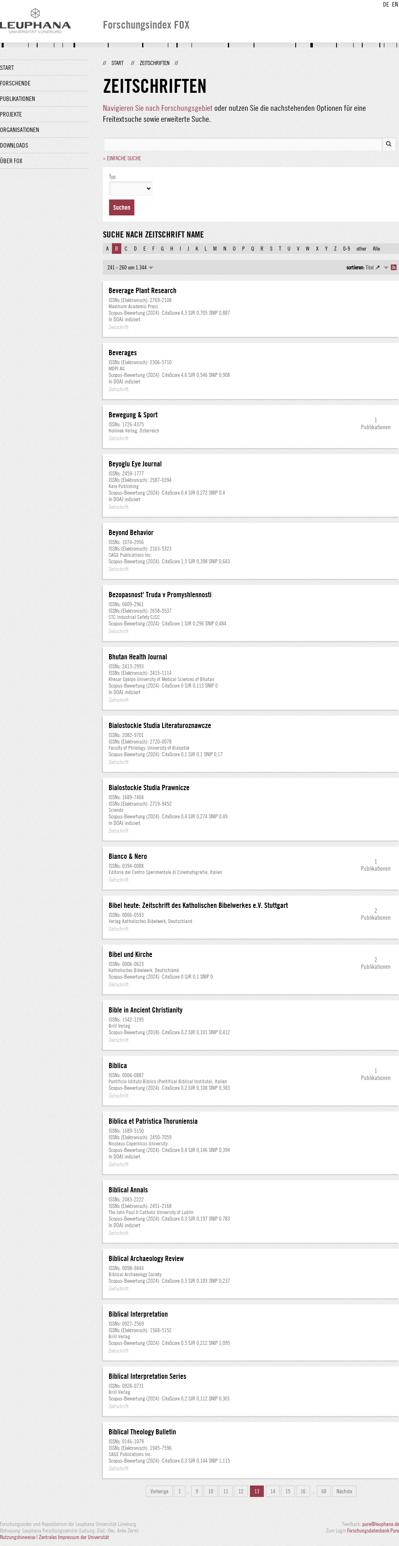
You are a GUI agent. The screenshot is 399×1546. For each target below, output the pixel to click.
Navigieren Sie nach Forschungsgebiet (158, 107)
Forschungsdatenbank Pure (373, 1530)
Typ (112, 176)
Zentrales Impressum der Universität (74, 1537)
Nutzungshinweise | (19, 1537)
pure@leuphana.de (380, 1524)
